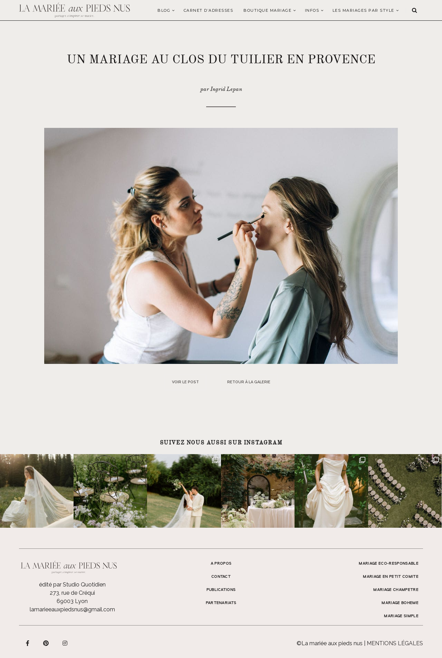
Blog (163, 10)
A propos (221, 563)
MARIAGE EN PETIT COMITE (391, 576)
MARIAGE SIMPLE (401, 616)
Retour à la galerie (248, 382)
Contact (221, 576)
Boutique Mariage (267, 10)
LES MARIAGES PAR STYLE (363, 10)
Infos (312, 10)
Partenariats (221, 603)
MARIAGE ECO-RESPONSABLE (389, 563)
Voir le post (185, 382)
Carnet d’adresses (208, 10)
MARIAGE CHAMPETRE (396, 590)
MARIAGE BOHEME (400, 603)
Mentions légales (395, 643)
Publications (221, 590)
